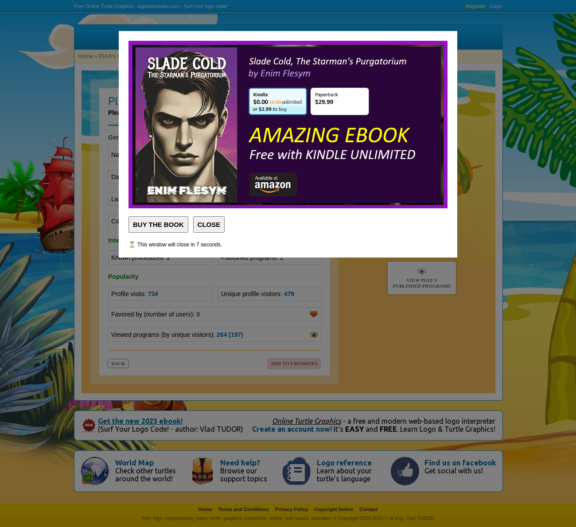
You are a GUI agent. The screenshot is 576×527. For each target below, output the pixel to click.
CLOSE (209, 224)
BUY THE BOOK (158, 224)
